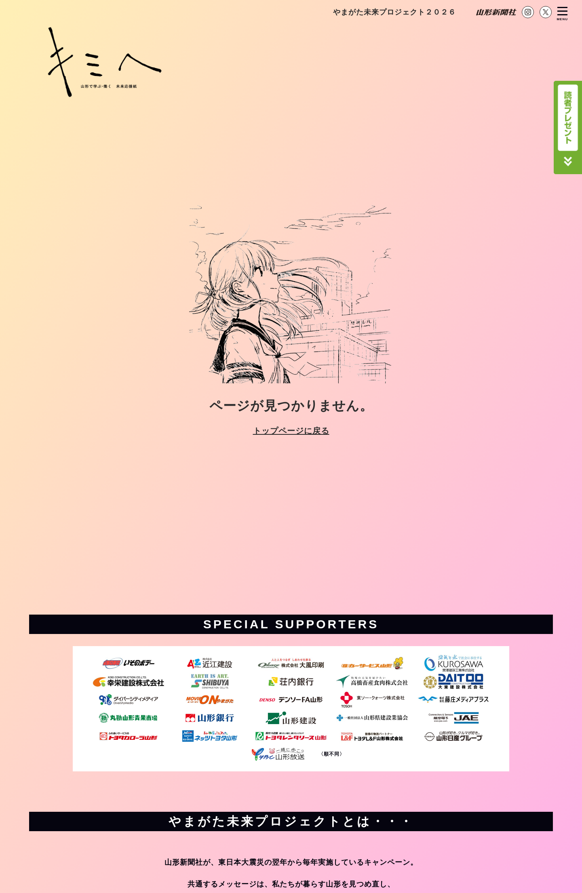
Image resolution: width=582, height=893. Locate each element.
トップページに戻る (291, 430)
